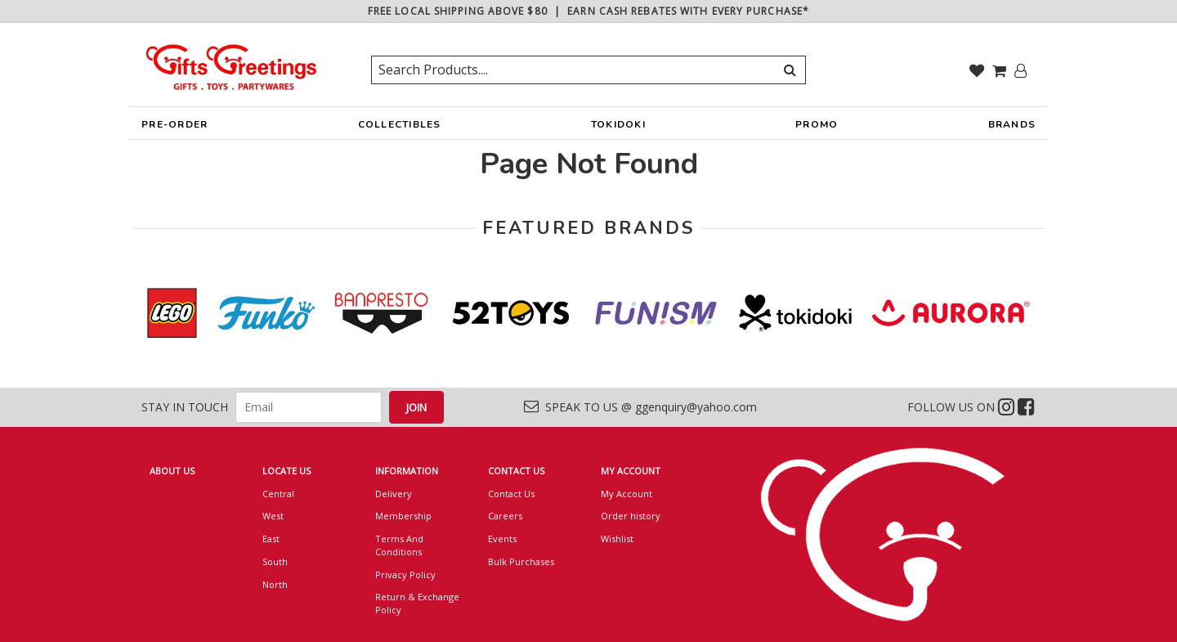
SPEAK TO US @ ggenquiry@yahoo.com (640, 407)
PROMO (816, 124)
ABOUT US (172, 471)
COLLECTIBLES (399, 128)
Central (278, 493)
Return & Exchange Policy (417, 603)
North (275, 584)
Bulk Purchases (521, 561)
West (273, 516)
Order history (630, 516)
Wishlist (617, 538)
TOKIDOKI (618, 128)
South (275, 561)
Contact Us (511, 493)
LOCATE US (286, 471)
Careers (505, 516)
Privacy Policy (405, 574)
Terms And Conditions (399, 545)
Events (502, 538)
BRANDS (1012, 128)
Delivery (393, 493)
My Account (626, 493)
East (271, 538)
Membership (403, 516)
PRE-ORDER (174, 128)
